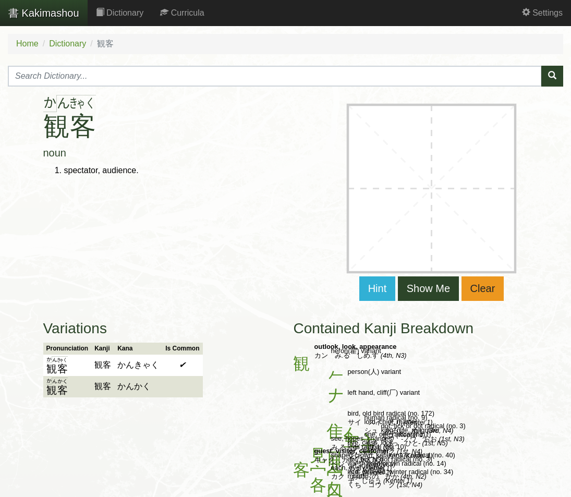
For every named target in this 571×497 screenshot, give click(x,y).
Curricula (182, 12)
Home (27, 43)
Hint (377, 288)
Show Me (428, 288)
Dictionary (120, 12)
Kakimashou (43, 13)
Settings (542, 12)
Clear (482, 288)
